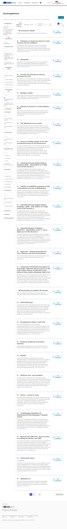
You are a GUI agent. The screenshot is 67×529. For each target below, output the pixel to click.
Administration (30, 516)
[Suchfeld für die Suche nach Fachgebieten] (8, 51)
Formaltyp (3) (7, 190)
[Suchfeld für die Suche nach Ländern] (8, 173)
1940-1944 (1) (8, 85)
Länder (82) (6, 169)
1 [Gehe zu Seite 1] (58, 23)
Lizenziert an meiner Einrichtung (8, 30)
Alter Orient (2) (8, 179)
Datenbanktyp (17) (7, 90)
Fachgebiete (27, 2)
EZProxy (7, 155)
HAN (6, 161)
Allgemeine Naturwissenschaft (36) (8, 64)
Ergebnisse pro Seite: (40, 24)
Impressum (4, 516)
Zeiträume (6, 214)
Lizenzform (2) (7, 132)
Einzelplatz (7, 158)
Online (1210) (8, 206)
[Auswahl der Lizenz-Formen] (8, 136)
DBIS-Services (21, 516)
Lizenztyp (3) (7, 112)
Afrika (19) (7, 176)
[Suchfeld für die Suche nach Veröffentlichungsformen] (8, 194)
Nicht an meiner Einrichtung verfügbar (7, 33)
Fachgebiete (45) (8, 46)
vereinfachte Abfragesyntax (14, 19)
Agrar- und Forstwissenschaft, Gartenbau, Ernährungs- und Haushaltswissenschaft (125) (10, 56)
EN (40, 2)
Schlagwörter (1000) (7, 68)
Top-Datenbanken (7, 37)
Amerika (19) (8, 181)
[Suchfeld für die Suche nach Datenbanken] (30, 17)
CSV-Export (50, 24)
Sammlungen (35, 2)
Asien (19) (7, 184)
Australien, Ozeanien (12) (7, 187)
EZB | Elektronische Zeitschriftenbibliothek (9, 509)
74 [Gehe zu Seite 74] (62, 25)
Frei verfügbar (6, 27)
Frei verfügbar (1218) (8, 119)
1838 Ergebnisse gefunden (19, 24)
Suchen (20, 2)
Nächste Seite (59, 494)
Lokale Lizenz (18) (8, 123)
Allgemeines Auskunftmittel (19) (8, 109)
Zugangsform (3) (8, 148)
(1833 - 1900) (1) (8, 76)
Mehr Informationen (42, 33)
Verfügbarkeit (7, 23)
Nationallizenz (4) (8, 127)
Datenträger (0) (8, 202)
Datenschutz (12, 516)
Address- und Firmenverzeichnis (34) (8, 104)
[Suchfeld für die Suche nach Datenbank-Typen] (8, 95)
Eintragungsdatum (8, 218)
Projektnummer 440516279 (30, 520)
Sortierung (26, 24)
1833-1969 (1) (8, 79)
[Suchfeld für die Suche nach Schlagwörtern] (8, 73)
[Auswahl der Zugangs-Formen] (8, 153)
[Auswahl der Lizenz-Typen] (8, 116)
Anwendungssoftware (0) (9, 198)
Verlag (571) (7, 210)
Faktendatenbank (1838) (8, 99)
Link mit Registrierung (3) (8, 164)
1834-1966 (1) (8, 82)
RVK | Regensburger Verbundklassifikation (9, 510)
